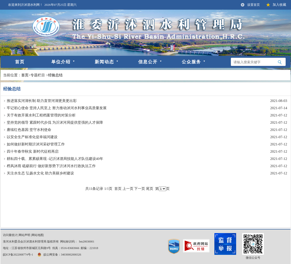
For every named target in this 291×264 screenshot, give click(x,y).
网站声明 (24, 235)
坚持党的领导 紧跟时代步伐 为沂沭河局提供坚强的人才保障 (55, 122)
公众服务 (191, 61)
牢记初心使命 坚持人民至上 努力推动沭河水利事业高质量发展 (57, 108)
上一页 (128, 189)
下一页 (139, 189)
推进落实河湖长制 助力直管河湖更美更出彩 (42, 101)
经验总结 (55, 75)
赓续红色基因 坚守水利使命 (29, 130)
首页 (20, 61)
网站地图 (37, 235)
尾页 (149, 189)
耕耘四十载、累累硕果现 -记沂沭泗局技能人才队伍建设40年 (55, 159)
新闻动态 (104, 61)
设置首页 (253, 5)
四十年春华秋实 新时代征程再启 (32, 151)
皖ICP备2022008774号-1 (18, 254)
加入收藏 (279, 5)
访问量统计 (10, 235)
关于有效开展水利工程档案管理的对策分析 (41, 115)
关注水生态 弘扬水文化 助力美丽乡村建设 (40, 173)
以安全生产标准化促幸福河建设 (32, 137)
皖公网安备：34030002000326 (59, 254)
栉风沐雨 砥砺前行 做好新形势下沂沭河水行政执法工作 (51, 166)
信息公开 (148, 61)
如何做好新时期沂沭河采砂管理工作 (36, 144)
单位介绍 (61, 61)
